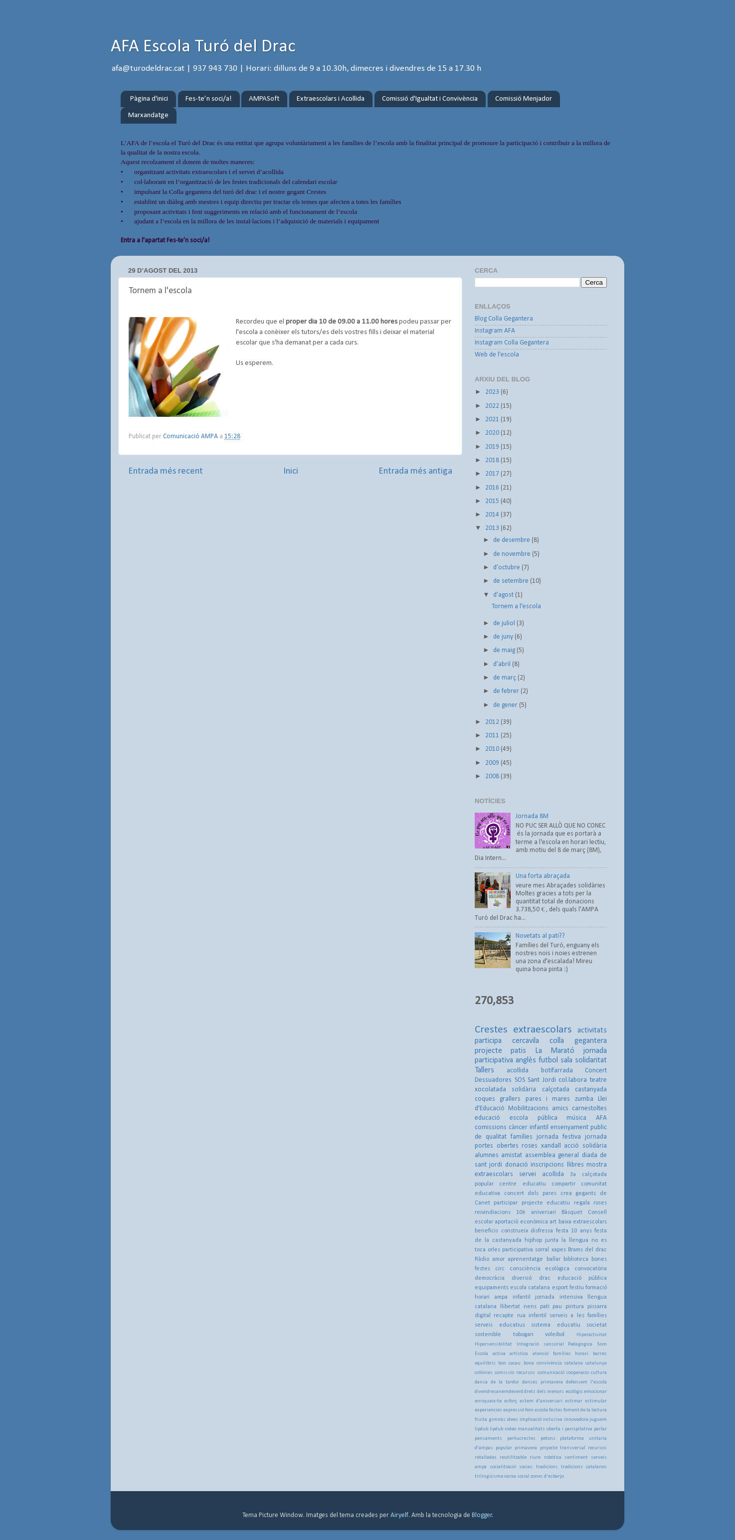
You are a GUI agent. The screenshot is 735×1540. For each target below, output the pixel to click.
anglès (526, 1060)
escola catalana (530, 1288)
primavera (526, 1448)
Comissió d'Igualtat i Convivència (430, 99)
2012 (493, 722)
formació (596, 1288)
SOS (520, 1080)
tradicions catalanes (584, 1467)
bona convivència (543, 1363)
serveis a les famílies (578, 1316)
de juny (504, 637)
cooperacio (577, 1372)
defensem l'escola (586, 1382)
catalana (573, 1363)
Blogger (482, 1515)
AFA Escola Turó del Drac (203, 47)
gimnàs (497, 1419)
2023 (493, 392)
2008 (493, 776)
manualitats (531, 1429)
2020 (493, 433)
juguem (598, 1419)
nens (530, 1307)
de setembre (511, 581)
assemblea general (552, 1155)
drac (545, 1278)
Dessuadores (493, 1080)
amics (560, 1108)
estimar (573, 1401)
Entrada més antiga (415, 471)
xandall (551, 1146)
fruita (481, 1419)
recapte (504, 1316)
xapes (558, 1250)
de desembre (512, 540)
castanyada (591, 1089)
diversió (522, 1278)
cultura (599, 1372)
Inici (290, 471)
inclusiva (552, 1419)
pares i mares (548, 1099)
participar (506, 1203)
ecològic (574, 1391)
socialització (503, 1467)
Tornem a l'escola (516, 606)
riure (535, 1457)
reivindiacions (493, 1212)
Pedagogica (580, 1344)
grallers (510, 1099)
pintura (574, 1307)
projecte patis (500, 1051)
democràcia (490, 1278)
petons (548, 1438)
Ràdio (482, 1259)
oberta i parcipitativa (569, 1429)
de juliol (505, 623)
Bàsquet (571, 1212)
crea (566, 1194)
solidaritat (591, 1060)
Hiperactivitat (591, 1335)
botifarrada (557, 1070)
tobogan (523, 1335)
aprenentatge (525, 1259)
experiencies (488, 1410)
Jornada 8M (532, 816)
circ (500, 1269)
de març (505, 678)
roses (530, 1146)
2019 (493, 447)
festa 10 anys (574, 1231)
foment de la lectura (585, 1410)
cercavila (525, 1041)
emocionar (595, 1391)
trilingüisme (489, 1476)
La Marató (554, 1051)
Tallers (484, 1070)
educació (487, 1118)
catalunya (596, 1363)
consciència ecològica (540, 1269)
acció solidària (585, 1146)
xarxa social (517, 1476)
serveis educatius (500, 1325)
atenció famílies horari (560, 1354)
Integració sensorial (540, 1344)
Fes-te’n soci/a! (208, 99)
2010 (493, 749)
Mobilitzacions (528, 1108)
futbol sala (555, 1060)
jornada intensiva (558, 1297)
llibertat (510, 1307)
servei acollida (541, 1174)
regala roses (590, 1203)
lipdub (481, 1429)
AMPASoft (264, 99)
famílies (522, 1137)
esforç (510, 1401)
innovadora (576, 1419)
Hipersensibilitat (493, 1344)
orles (494, 1250)
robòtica (552, 1457)
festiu (576, 1288)
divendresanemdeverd (499, 1391)
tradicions (547, 1467)
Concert (596, 1070)
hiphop (533, 1240)
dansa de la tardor (497, 1382)
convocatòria (590, 1269)
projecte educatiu (546, 1203)
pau (557, 1307)
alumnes (487, 1155)
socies (526, 1467)
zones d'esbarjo (547, 1476)
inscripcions (547, 1165)
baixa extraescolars (582, 1222)
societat (596, 1325)
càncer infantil (529, 1127)
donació (516, 1165)
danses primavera (542, 1382)
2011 (493, 735)
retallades (486, 1457)
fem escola (536, 1410)
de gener (506, 705)
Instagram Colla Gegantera (512, 343)
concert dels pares (530, 1194)
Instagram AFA (495, 331)
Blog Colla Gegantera (504, 319)
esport (560, 1288)
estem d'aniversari (541, 1401)
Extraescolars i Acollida (331, 99)
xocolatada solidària (505, 1089)
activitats (592, 1030)
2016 (493, 488)
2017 (493, 474)
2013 (493, 528)
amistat (511, 1155)
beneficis (486, 1231)
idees (512, 1419)
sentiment (576, 1457)
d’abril (502, 664)
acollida (518, 1070)
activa (499, 1354)
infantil (522, 1297)
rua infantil (532, 1316)
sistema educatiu (555, 1325)
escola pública (533, 1118)
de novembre (512, 554)
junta (551, 1240)
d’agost (504, 595)
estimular (596, 1401)
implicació (531, 1419)
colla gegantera (578, 1041)
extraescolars (542, 1030)
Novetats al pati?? (540, 936)
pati (545, 1307)
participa (488, 1041)
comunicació (551, 1372)
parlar (600, 1429)
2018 (493, 460)
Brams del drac (587, 1250)
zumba (584, 1099)
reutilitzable (513, 1457)
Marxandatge (148, 115)
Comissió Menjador (523, 99)
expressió (513, 1410)
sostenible (488, 1335)
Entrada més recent (165, 471)
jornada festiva (559, 1137)
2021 (493, 419)
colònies (484, 1372)
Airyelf (399, 1515)
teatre (598, 1080)
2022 (493, 406)
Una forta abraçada (543, 876)
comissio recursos (515, 1372)
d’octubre (507, 567)
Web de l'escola (497, 354)
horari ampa (491, 1297)
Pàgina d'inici (149, 99)
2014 (493, 515)
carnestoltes (589, 1108)
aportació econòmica (521, 1222)
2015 (493, 501)
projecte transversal (562, 1448)
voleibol (554, 1335)
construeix (514, 1231)
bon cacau (509, 1363)
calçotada (555, 1089)
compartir (563, 1184)
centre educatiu (522, 1184)
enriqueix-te (488, 1401)
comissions (491, 1127)
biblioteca (575, 1259)
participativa (517, 1250)
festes (555, 1410)
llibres (575, 1165)
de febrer (507, 691)
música (576, 1118)
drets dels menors (544, 1391)
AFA (601, 1118)
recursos (597, 1448)
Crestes (491, 1030)
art (553, 1222)
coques (485, 1099)
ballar (553, 1259)
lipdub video (503, 1429)
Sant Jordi (542, 1080)
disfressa (542, 1231)
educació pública (582, 1278)
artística (519, 1354)
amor (498, 1259)
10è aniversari (536, 1212)
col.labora (572, 1080)
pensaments (488, 1438)
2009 (493, 763)
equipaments (492, 1288)
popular (504, 1448)
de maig (505, 650)
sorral (542, 1250)
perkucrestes (521, 1438)
